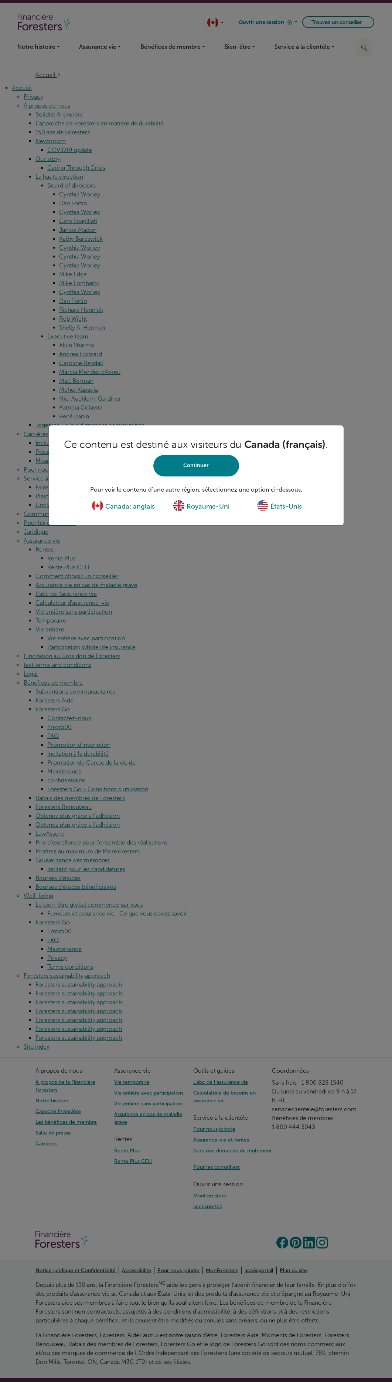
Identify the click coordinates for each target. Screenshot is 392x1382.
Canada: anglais (123, 506)
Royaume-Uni (201, 506)
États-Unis (279, 506)
